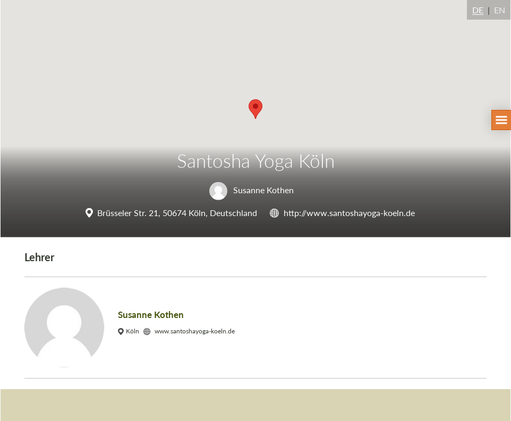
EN (499, 10)
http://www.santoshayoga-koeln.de (349, 213)
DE (477, 10)
